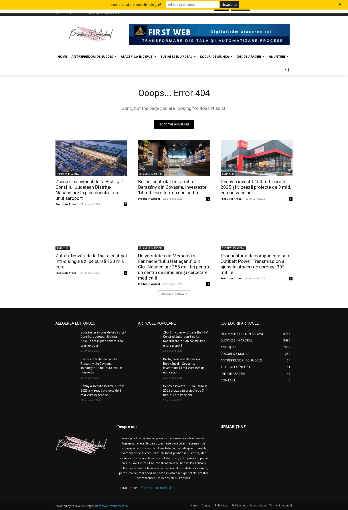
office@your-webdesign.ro (111, 506)
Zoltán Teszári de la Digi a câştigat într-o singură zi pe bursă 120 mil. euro (91, 261)
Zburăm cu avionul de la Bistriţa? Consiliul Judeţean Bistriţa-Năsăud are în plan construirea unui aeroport (89, 190)
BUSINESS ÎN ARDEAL (68, 174)
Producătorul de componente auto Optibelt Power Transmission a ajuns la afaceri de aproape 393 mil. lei (256, 264)
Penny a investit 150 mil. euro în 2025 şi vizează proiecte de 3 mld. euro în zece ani (256, 187)
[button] (287, 69)
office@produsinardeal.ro (156, 488)
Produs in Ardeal (66, 204)
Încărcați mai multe (174, 294)
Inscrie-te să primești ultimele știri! (136, 5)
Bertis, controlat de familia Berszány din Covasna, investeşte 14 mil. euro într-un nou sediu (172, 187)
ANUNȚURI (228, 174)
